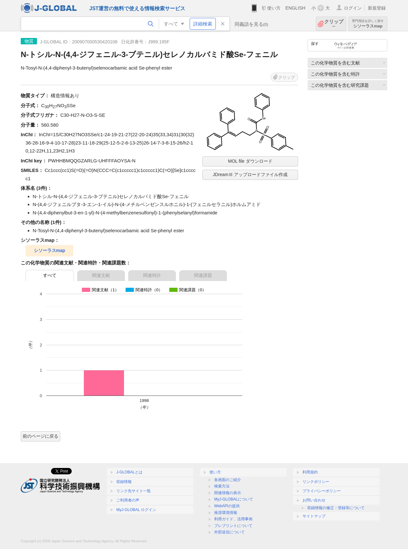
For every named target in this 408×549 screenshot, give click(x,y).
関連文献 (101, 275)
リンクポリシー (315, 481)
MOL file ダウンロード (250, 161)
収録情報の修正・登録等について (336, 508)
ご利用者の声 (127, 500)
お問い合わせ (313, 500)
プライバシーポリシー (321, 491)
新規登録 (377, 8)
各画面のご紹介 (227, 480)
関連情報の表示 (227, 493)
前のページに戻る (40, 436)
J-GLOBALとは (129, 472)
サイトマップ (313, 516)
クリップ (333, 24)
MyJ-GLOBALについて (233, 499)
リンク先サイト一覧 (133, 491)
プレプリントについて (233, 525)
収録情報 (124, 481)
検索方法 (221, 486)
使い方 (273, 8)
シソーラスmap (368, 23)
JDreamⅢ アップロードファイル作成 (250, 174)
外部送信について (229, 532)
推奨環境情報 (225, 512)
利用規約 (310, 472)
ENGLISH (295, 8)
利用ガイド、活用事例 (233, 519)
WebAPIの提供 (227, 506)
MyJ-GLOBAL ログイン (136, 510)
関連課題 (203, 275)
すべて (49, 275)
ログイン (353, 8)
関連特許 (152, 275)
